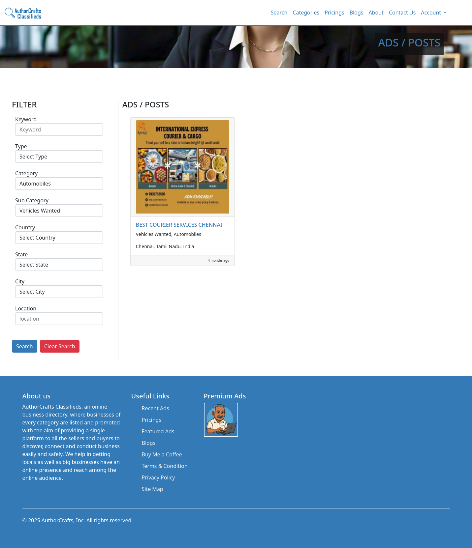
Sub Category (31, 200)
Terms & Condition (165, 466)
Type (21, 146)
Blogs (356, 12)
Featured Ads (158, 431)
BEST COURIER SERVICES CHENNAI (179, 224)
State (21, 254)
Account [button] (431, 12)
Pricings (334, 12)
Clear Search (59, 346)
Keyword (26, 119)
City (19, 281)
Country (25, 227)
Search (279, 12)
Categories (306, 12)
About (375, 12)
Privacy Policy (158, 477)
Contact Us (402, 12)
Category (26, 173)
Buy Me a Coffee (162, 454)
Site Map (152, 489)
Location (25, 308)
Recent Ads (155, 408)
